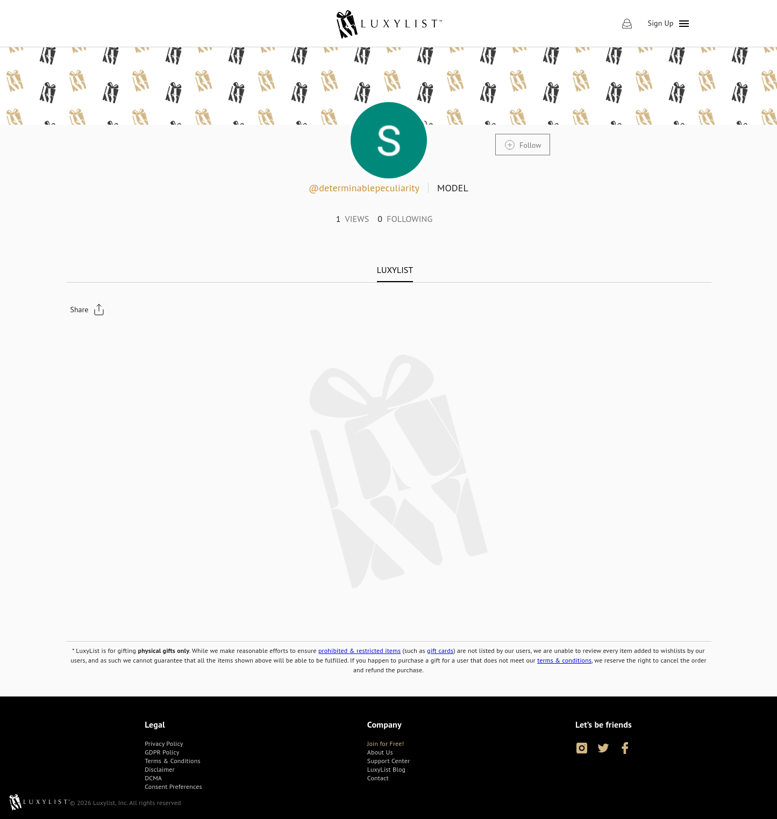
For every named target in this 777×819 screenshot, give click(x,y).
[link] (388, 24)
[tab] (395, 270)
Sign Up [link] (661, 23)
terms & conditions (564, 660)
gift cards (440, 650)
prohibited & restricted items (359, 650)
